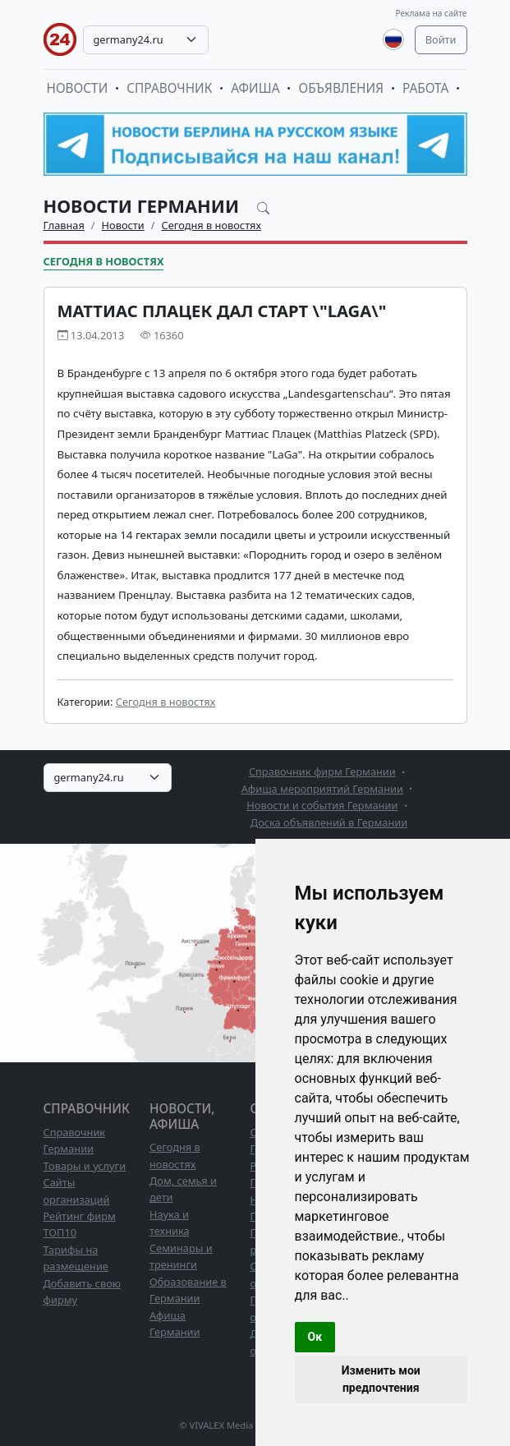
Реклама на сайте (430, 13)
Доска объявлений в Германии (328, 822)
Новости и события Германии (321, 805)
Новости (77, 88)
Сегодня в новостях (212, 225)
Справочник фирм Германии (322, 771)
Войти (441, 39)
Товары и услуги (85, 1165)
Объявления (341, 88)
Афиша (255, 88)
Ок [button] (315, 1336)
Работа (425, 88)
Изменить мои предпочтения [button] (381, 1379)
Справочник (169, 88)
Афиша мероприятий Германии (322, 788)
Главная (64, 225)
